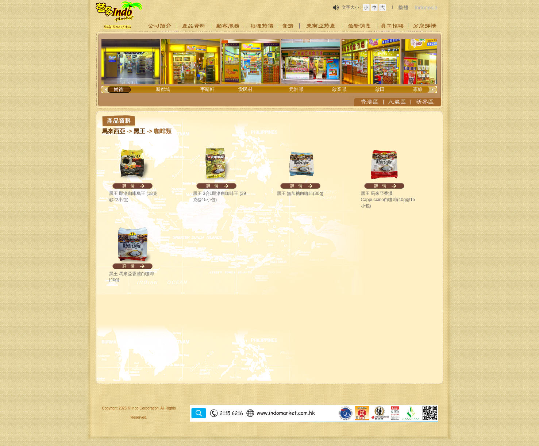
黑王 (140, 131)
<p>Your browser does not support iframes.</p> (269, 70)
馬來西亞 (113, 131)
